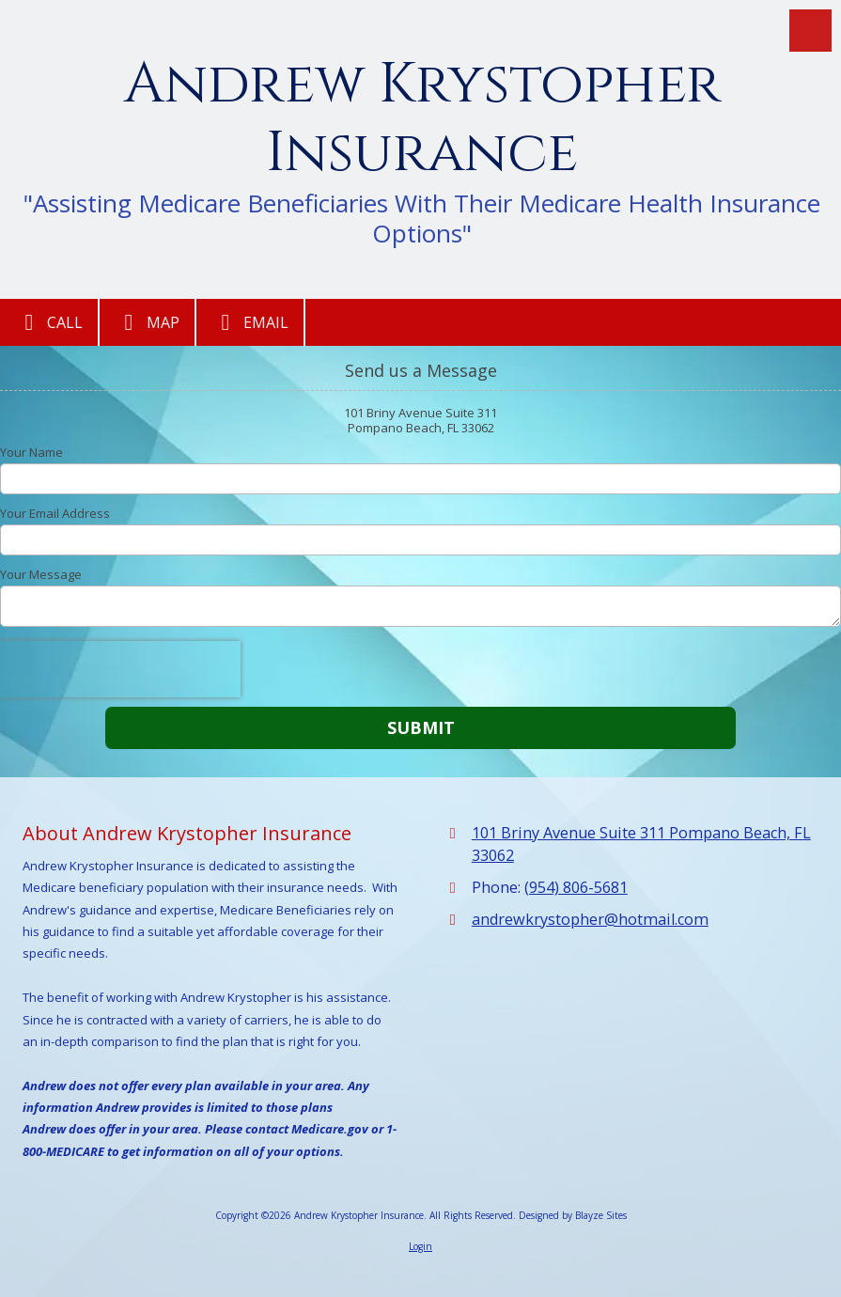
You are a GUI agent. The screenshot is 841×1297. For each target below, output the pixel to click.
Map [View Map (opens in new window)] (147, 322)
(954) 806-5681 (576, 887)
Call (49, 322)
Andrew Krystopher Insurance (422, 119)
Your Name (31, 452)
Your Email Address (55, 513)
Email (249, 322)
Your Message (41, 574)
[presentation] (120, 669)
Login (420, 1246)
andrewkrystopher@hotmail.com (590, 919)
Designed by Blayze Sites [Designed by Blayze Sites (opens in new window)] (573, 1215)
